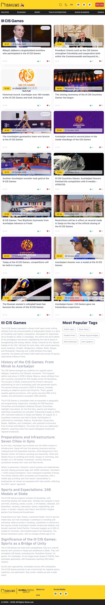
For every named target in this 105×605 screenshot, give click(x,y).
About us (40, 589)
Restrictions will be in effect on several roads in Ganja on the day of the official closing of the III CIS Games (78, 223)
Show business (82, 12)
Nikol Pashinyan (70, 342)
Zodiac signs (69, 329)
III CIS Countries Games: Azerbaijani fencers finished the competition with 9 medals (78, 181)
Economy (21, 12)
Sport (37, 12)
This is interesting (57, 12)
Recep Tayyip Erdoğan (89, 335)
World (101, 12)
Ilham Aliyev (84, 329)
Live (99, 4)
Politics (5, 12)
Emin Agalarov (87, 342)
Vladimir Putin (69, 335)
